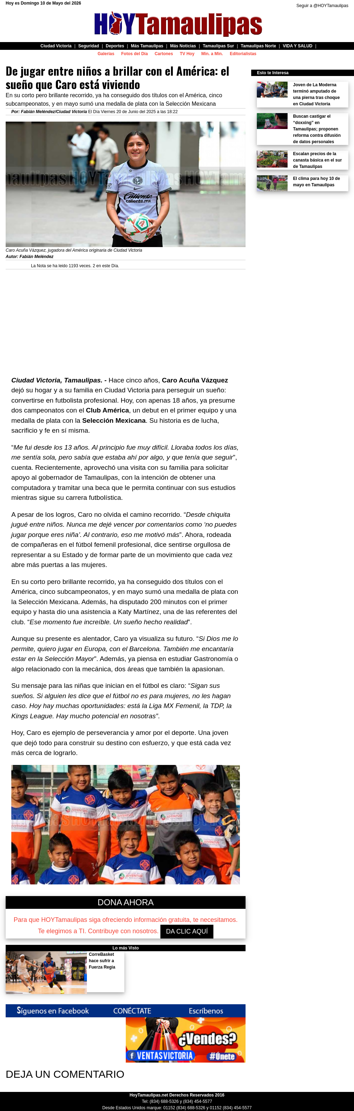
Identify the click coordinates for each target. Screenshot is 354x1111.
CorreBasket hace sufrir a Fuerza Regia (102, 961)
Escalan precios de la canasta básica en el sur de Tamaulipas (317, 160)
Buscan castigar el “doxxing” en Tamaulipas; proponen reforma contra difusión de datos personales (317, 129)
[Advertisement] (126, 318)
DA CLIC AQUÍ (187, 931)
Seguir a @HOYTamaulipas (322, 5)
